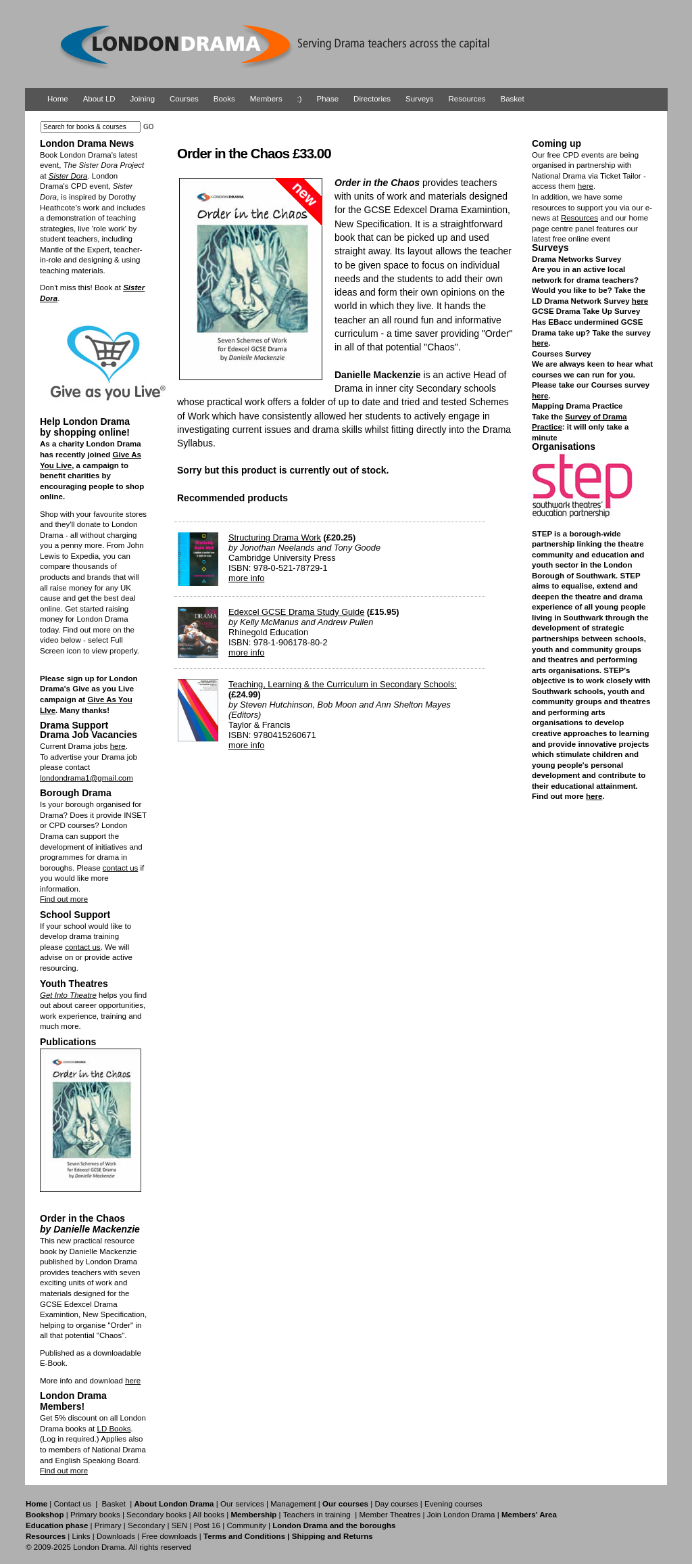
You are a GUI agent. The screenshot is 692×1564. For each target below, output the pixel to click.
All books (208, 1515)
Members (266, 99)
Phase (328, 99)
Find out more (64, 899)
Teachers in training (317, 1515)
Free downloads (169, 1536)
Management (293, 1504)
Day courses (396, 1504)
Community (246, 1525)
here (118, 746)
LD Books (113, 1429)
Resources (467, 99)
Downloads (116, 1536)
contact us (121, 868)
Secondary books (156, 1515)
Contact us (72, 1504)
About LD (99, 99)
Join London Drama (461, 1515)
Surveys (419, 99)
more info (246, 578)
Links (81, 1536)
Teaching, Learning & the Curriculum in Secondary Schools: (342, 684)
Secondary (146, 1525)
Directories (372, 99)
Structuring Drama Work (274, 537)
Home (57, 99)
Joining (142, 99)
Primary (108, 1525)
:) (299, 99)
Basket (512, 99)
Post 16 (207, 1525)
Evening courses (453, 1504)
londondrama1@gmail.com (86, 778)
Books (224, 99)
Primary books (95, 1515)
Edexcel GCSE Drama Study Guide (296, 612)
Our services (242, 1504)
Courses (184, 99)
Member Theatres (389, 1515)
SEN (180, 1525)
